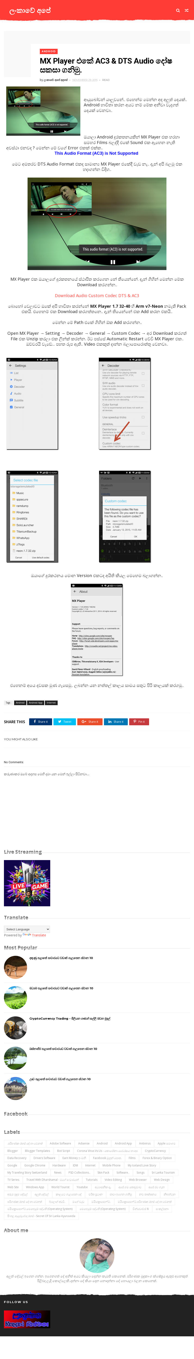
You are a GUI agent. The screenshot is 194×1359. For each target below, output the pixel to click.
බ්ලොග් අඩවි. (57, 1200)
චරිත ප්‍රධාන (96, 1193)
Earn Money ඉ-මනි (74, 1157)
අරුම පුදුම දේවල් (17, 1193)
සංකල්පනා (162, 1208)
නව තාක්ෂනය (147, 1193)
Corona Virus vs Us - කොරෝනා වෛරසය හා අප (107, 1150)
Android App (35, 701)
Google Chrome (34, 1164)
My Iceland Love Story (142, 1164)
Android (50, 49)
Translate (34, 934)
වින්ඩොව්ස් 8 (141, 1208)
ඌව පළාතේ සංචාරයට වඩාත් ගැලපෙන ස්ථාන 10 (60, 1078)
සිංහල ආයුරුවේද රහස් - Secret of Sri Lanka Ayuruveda (41, 1215)
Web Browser (138, 1179)
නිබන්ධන (169, 1193)
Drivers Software (44, 1157)
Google (12, 1164)
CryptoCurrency (155, 1150)
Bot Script (63, 1150)
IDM (75, 1164)
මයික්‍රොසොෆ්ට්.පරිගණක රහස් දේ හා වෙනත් (145, 1200)
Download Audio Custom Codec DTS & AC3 (97, 294)
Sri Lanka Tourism (163, 1172)
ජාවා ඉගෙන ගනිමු (121, 1193)
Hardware (59, 1164)
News (57, 1172)
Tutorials (91, 1179)
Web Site (13, 1186)
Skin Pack (103, 1172)
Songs (140, 1172)
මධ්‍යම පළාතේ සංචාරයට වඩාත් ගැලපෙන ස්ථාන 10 (61, 987)
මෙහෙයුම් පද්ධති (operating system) (102, 1208)
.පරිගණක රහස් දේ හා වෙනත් (25, 1142)
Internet (51, 701)
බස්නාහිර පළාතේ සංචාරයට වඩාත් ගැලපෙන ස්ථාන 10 (63, 1047)
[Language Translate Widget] (27, 928)
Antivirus (144, 1142)
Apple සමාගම (166, 1142)
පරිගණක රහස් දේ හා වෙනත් (24, 1200)
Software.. (122, 1172)
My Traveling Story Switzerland (27, 1172)
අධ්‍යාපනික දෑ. (103, 1186)
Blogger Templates (37, 1150)
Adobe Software (60, 1142)
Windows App (35, 1186)
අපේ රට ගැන (157, 1186)
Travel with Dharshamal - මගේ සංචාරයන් (52, 1179)
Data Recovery (16, 1157)
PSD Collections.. (79, 1172)
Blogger (12, 1150)
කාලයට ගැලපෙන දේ (68, 1193)
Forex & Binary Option (157, 1157)
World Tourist (60, 1186)
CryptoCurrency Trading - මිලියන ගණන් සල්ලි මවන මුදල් (69, 1017)
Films (132, 1157)
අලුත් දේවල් (42, 1193)
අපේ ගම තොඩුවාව (130, 1186)
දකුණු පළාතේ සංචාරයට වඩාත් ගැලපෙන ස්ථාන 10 (61, 957)
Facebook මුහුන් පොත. (107, 1157)
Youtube (82, 1186)
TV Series (13, 1179)
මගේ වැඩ (78, 1200)
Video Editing (113, 1179)
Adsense (84, 1142)
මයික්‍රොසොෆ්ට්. (101, 1200)
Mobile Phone (112, 1164)
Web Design (162, 1179)
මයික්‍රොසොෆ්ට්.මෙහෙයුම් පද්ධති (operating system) (39, 1208)
